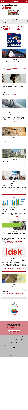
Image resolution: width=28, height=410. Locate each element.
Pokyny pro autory (14, 339)
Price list (23, 340)
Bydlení (6, 68)
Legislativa (15, 68)
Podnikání (19, 191)
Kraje (12, 68)
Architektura (7, 144)
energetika (7, 121)
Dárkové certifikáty (5, 340)
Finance (9, 68)
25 (20, 298)
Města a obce (19, 68)
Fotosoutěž (5, 343)
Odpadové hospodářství (18, 121)
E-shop (5, 342)
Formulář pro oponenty (14, 342)
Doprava (6, 268)
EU (9, 121)
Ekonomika (7, 191)
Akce (5, 345)
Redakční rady (14, 340)
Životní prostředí (8, 122)
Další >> (23, 298)
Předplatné (5, 339)
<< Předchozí (6, 298)
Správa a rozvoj (14, 94)
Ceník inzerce (23, 339)
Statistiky (9, 193)
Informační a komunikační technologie (16, 268)
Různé (23, 121)
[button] (14, 331)
